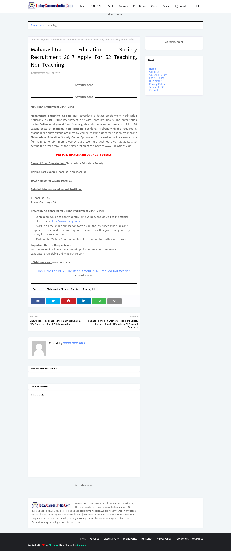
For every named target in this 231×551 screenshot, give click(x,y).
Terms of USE (156, 87)
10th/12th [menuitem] (96, 6)
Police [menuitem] (166, 6)
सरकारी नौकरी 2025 (41, 73)
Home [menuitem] (82, 6)
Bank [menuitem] (110, 6)
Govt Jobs (43, 39)
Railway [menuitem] (123, 6)
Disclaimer (155, 81)
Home (34, 39)
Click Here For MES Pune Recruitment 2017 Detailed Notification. (83, 271)
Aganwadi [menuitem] (180, 6)
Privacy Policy (157, 84)
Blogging (53, 545)
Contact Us (155, 90)
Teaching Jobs (89, 289)
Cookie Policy (156, 78)
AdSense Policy (158, 75)
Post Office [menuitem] (139, 6)
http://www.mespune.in (66, 221)
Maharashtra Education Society (62, 289)
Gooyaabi (81, 545)
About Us (154, 71)
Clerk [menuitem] (154, 6)
